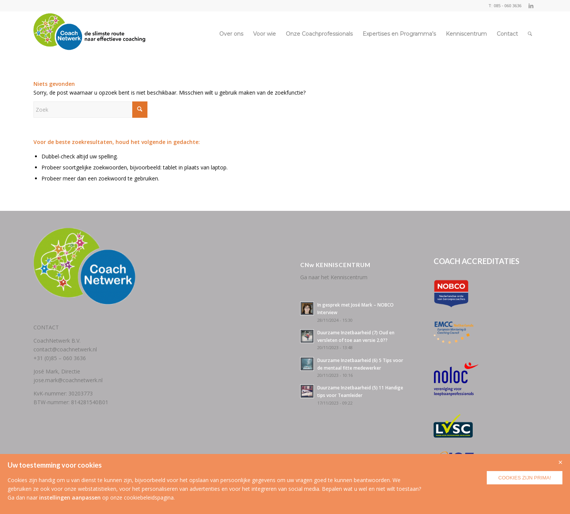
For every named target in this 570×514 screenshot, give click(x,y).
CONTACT (46, 327)
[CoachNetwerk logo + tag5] (89, 33)
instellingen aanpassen (70, 497)
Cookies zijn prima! (524, 478)
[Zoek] (530, 33)
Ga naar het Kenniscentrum (333, 277)
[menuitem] (231, 33)
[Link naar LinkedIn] (531, 5)
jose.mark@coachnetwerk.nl (68, 380)
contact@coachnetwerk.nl (65, 349)
